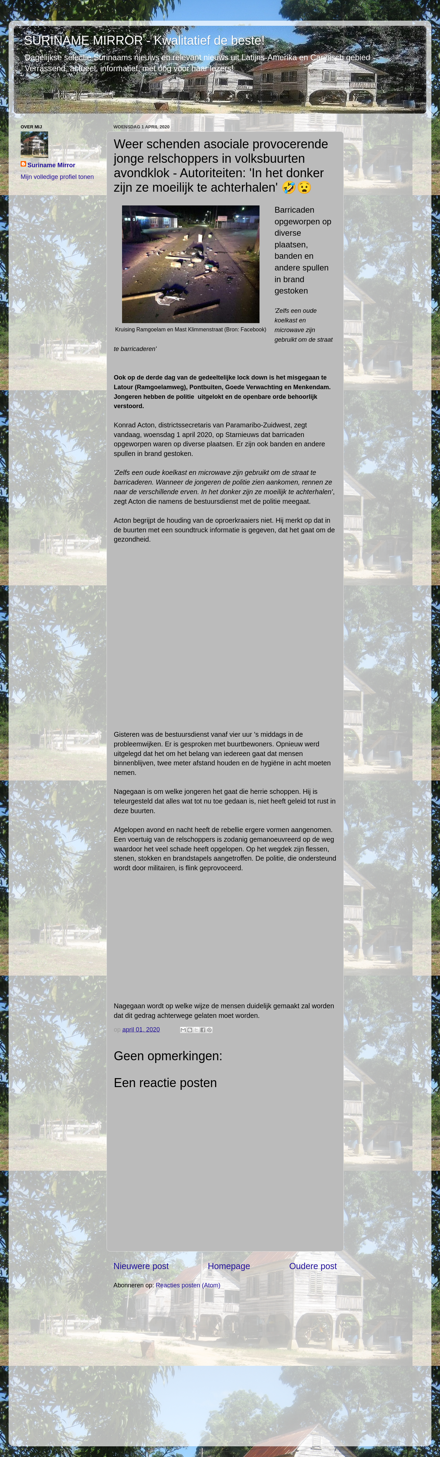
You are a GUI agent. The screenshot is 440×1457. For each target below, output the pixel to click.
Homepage (229, 1266)
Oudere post (313, 1266)
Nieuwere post (141, 1266)
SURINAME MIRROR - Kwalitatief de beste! (144, 40)
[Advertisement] (225, 1367)
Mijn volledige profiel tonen (57, 176)
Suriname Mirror (51, 165)
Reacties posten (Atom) (188, 1285)
